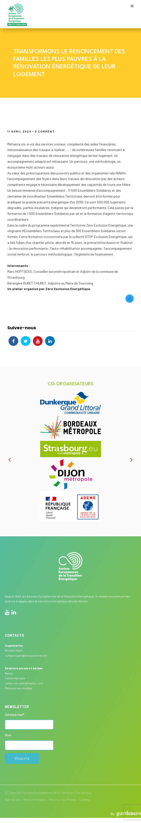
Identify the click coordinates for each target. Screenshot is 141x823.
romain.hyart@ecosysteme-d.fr (26, 655)
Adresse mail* (14, 715)
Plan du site (12, 800)
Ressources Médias (62, 800)
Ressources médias (18, 688)
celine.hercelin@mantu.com (24, 683)
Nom (8, 735)
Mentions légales (34, 800)
